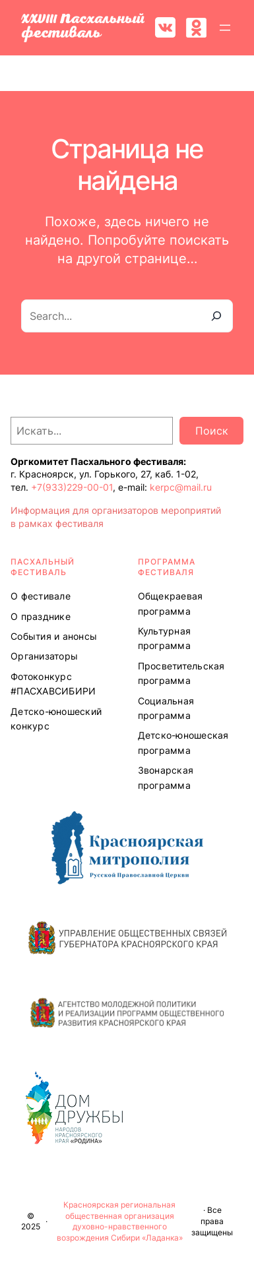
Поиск (211, 430)
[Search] (216, 316)
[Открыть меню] (225, 28)
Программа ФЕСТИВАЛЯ (166, 567)
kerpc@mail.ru (181, 487)
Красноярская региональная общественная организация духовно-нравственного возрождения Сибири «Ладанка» (120, 1221)
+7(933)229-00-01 (72, 487)
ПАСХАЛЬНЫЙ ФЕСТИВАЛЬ (43, 567)
